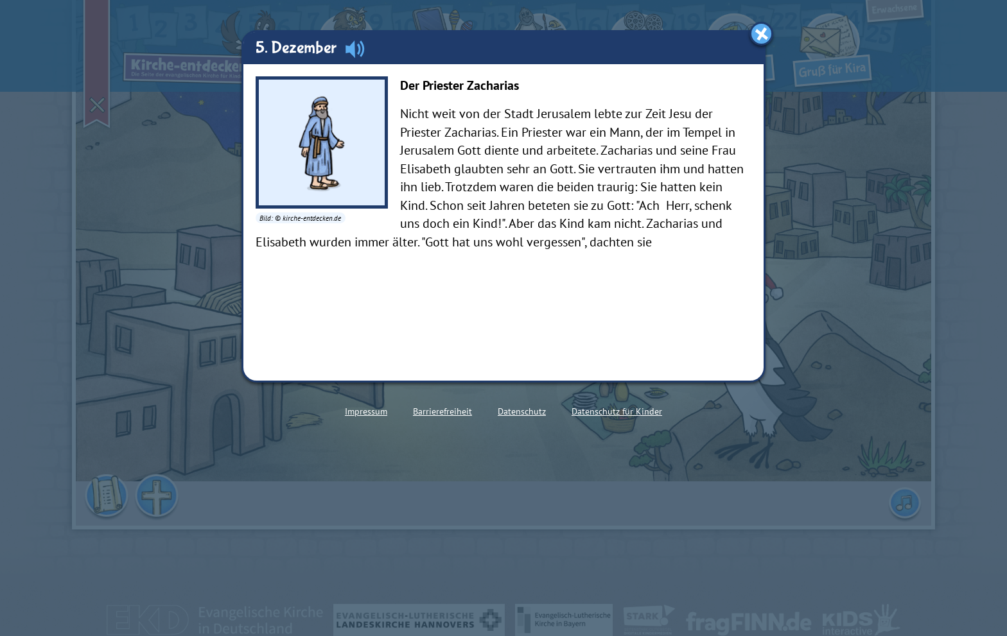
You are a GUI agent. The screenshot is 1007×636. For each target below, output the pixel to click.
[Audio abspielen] (355, 49)
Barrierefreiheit (442, 411)
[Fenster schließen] (761, 34)
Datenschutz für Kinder (617, 411)
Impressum (366, 411)
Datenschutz (522, 411)
